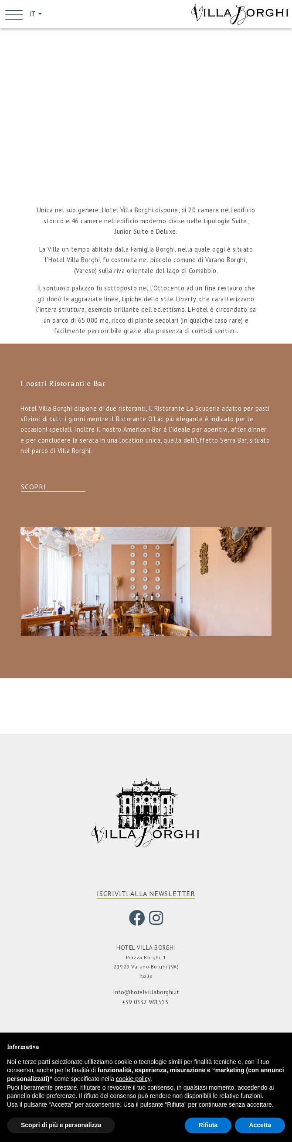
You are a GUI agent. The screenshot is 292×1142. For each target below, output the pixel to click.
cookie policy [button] (133, 1078)
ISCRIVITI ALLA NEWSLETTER (146, 895)
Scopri (33, 488)
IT (33, 14)
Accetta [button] (260, 1125)
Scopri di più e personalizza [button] (61, 1125)
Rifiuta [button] (208, 1125)
